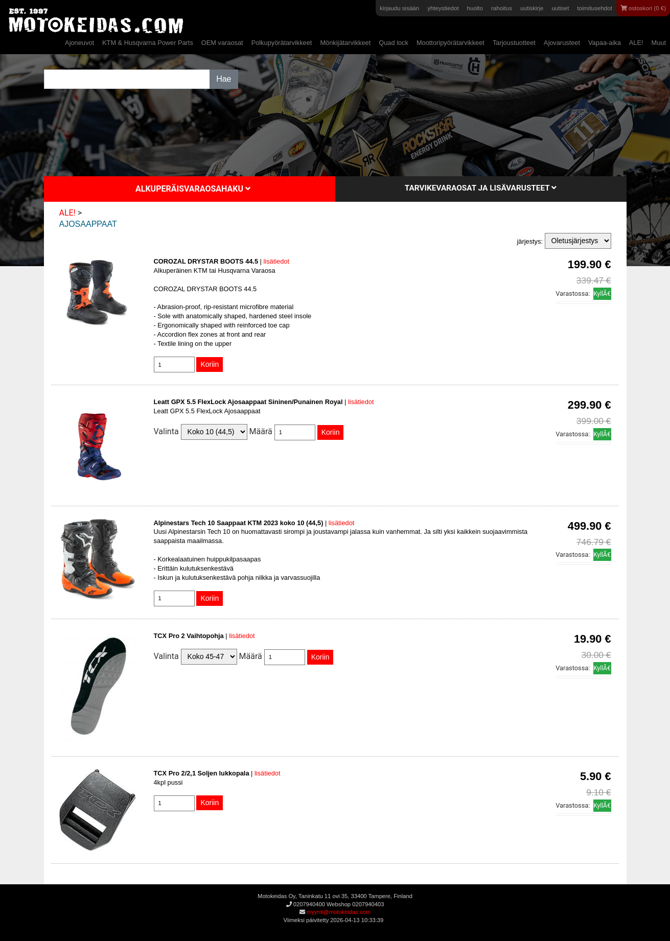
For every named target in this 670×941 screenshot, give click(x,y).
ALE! (636, 42)
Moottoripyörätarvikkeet (450, 42)
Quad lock (393, 42)
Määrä (260, 431)
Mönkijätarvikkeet (345, 42)
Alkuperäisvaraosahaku (192, 189)
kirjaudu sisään (399, 8)
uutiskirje (531, 8)
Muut (659, 42)
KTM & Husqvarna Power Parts (147, 42)
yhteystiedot (442, 8)
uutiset (560, 8)
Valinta (166, 431)
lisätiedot (276, 261)
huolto (475, 8)
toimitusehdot (594, 8)
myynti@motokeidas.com (339, 912)
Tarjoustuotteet (514, 42)
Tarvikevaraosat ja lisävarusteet (481, 188)
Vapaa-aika (604, 42)
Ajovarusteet (562, 42)
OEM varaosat (222, 42)
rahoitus (501, 8)
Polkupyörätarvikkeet (281, 42)
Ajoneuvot (79, 42)
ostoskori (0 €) (643, 8)
